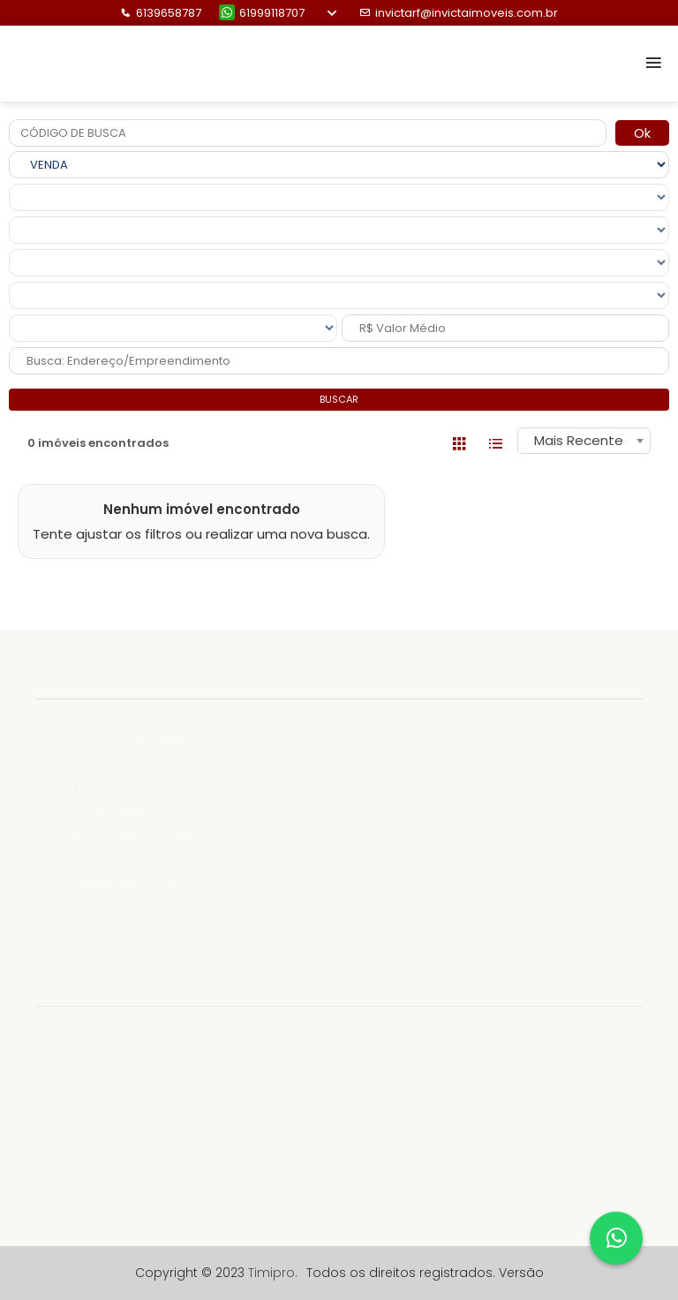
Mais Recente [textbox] (578, 440)
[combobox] (584, 440)
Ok (642, 133)
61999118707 (262, 12)
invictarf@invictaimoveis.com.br (458, 12)
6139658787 (160, 12)
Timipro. (273, 1272)
